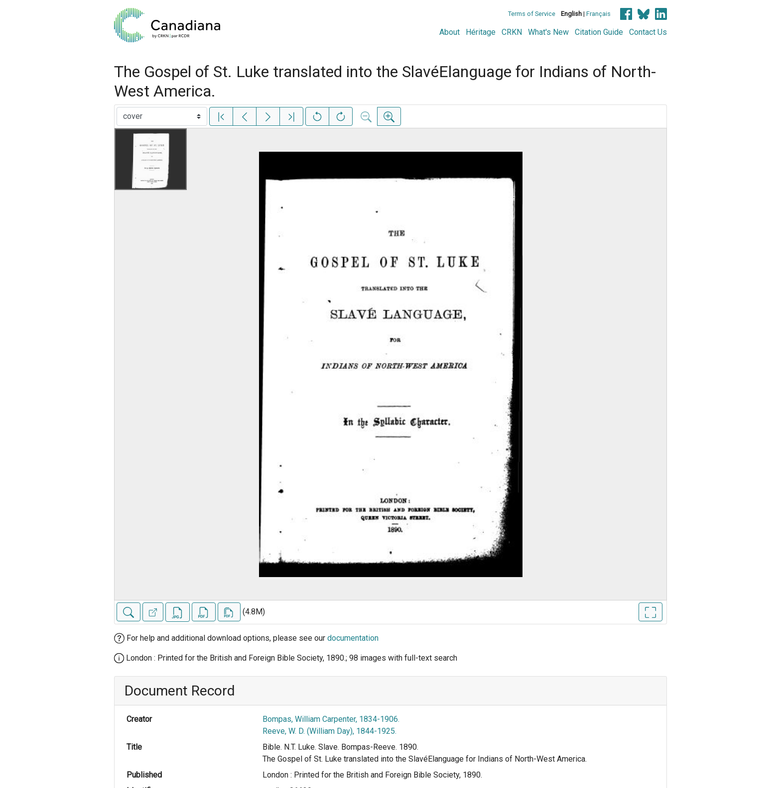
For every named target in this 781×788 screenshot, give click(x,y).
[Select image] (162, 116)
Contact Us (648, 32)
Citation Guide (599, 32)
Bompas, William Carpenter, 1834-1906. (330, 719)
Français (598, 13)
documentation (353, 638)
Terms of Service (531, 13)
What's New (548, 32)
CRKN (512, 32)
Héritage (481, 32)
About (449, 32)
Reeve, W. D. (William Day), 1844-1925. (329, 731)
